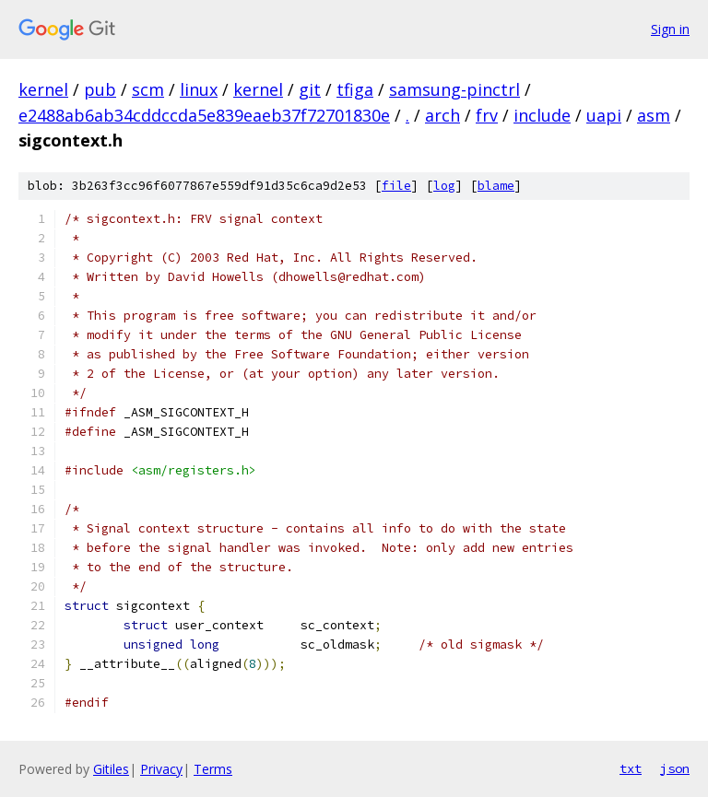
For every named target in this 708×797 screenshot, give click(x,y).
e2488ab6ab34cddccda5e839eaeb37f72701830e (204, 115)
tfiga (354, 89)
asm (653, 115)
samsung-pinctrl (454, 89)
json (675, 768)
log (444, 185)
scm (148, 89)
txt (631, 768)
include (542, 115)
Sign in (670, 29)
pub (100, 89)
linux (199, 89)
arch (442, 115)
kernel (43, 89)
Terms (213, 769)
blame (496, 185)
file (396, 185)
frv (487, 115)
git (310, 89)
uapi (603, 115)
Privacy (161, 769)
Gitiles (111, 769)
